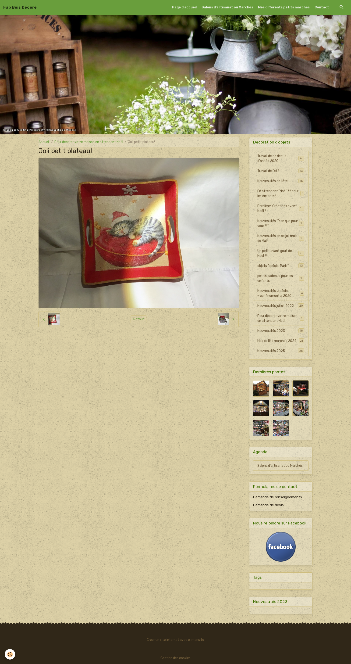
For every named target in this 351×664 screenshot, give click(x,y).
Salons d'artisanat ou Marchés (227, 7)
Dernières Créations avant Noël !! (281, 208)
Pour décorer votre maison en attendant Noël (88, 142)
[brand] (20, 7)
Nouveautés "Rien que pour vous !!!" (281, 223)
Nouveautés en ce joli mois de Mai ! (281, 238)
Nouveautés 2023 (281, 330)
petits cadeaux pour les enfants (281, 278)
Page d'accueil (184, 7)
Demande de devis (268, 505)
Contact (322, 7)
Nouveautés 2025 (281, 350)
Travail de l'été (281, 171)
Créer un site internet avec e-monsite (175, 640)
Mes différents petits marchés (284, 7)
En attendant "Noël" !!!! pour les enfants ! (281, 193)
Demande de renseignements (277, 497)
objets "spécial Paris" (281, 265)
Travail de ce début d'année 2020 (281, 158)
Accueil (44, 142)
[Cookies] (10, 654)
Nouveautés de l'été (281, 181)
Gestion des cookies (175, 658)
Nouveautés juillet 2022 (281, 305)
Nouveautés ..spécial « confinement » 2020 (281, 293)
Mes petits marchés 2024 (281, 340)
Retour (138, 319)
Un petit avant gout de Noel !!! (281, 253)
